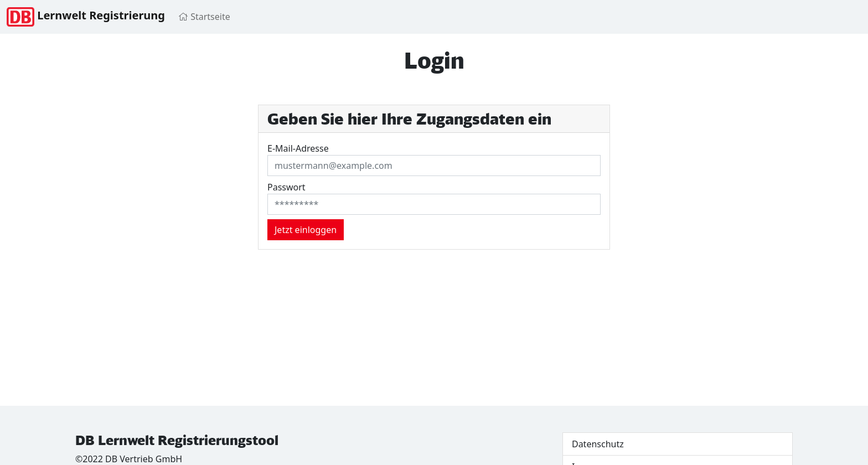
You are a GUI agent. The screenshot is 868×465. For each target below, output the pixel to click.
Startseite (204, 17)
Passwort (286, 187)
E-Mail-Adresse (298, 148)
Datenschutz (598, 444)
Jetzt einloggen (306, 230)
